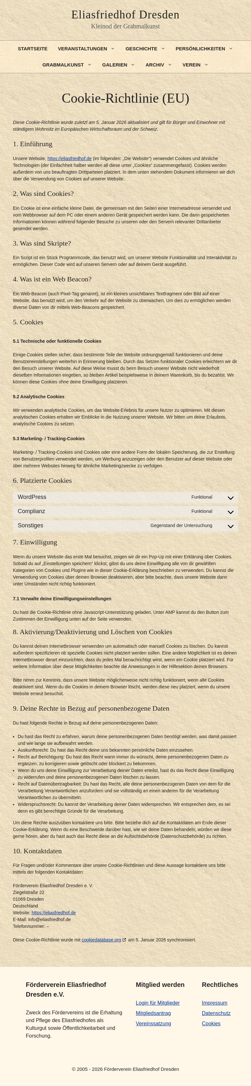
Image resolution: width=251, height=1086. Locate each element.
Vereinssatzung (153, 1023)
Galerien (121, 65)
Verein (198, 65)
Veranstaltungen (89, 49)
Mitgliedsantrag (153, 1013)
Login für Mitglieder (158, 1003)
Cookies (211, 1023)
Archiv (161, 65)
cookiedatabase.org (101, 939)
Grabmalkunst (69, 65)
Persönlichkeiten (207, 49)
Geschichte (148, 49)
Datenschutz (216, 1013)
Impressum (214, 1003)
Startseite (32, 48)
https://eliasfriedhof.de (69, 158)
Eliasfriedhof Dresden (125, 14)
